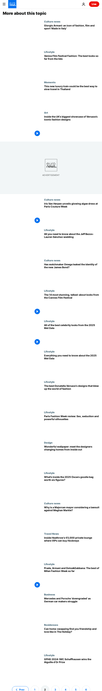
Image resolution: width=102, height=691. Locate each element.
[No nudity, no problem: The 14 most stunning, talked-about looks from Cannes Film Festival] (71, 304)
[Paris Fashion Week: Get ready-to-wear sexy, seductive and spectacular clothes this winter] (71, 426)
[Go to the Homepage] (12, 4)
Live (94, 4)
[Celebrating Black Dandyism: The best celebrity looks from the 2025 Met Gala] (71, 335)
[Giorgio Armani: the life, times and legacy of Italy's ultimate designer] (71, 35)
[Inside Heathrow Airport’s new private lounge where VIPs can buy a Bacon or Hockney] (71, 547)
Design (48, 442)
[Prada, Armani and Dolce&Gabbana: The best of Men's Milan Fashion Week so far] (71, 578)
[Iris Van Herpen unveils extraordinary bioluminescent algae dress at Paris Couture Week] (71, 213)
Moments (50, 82)
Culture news (52, 21)
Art (46, 112)
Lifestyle (49, 51)
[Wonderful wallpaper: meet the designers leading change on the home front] (71, 456)
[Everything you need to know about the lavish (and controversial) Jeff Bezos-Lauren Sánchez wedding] (71, 244)
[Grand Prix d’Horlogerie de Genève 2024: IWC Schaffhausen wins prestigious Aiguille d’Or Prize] (71, 669)
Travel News (51, 533)
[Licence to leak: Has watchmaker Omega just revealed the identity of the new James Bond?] (71, 274)
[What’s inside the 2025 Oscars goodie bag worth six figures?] (71, 487)
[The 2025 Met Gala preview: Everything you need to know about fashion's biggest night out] (71, 365)
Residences (51, 624)
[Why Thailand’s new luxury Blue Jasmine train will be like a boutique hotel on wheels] (71, 96)
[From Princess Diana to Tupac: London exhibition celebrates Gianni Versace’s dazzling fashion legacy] (71, 126)
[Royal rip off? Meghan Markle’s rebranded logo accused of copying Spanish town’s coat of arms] (71, 517)
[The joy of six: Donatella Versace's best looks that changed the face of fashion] (71, 396)
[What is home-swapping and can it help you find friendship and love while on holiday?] (71, 639)
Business (49, 594)
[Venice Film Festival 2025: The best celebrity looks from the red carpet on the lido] (71, 66)
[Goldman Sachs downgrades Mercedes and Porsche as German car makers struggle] (71, 608)
